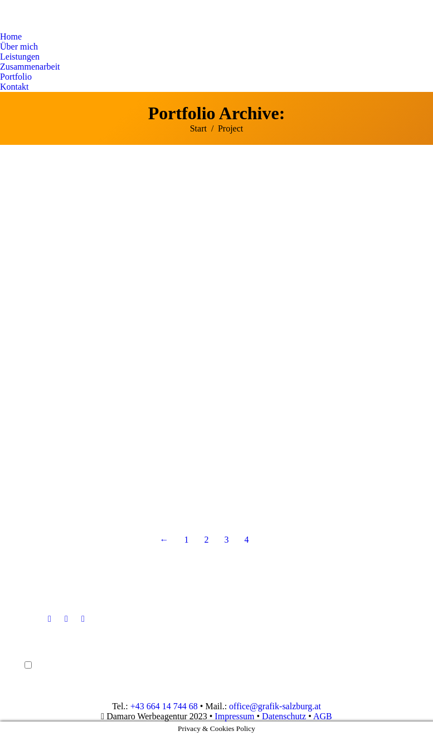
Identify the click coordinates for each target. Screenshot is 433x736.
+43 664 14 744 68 (164, 706)
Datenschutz (284, 716)
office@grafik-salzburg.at (275, 706)
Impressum (234, 716)
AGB (322, 716)
